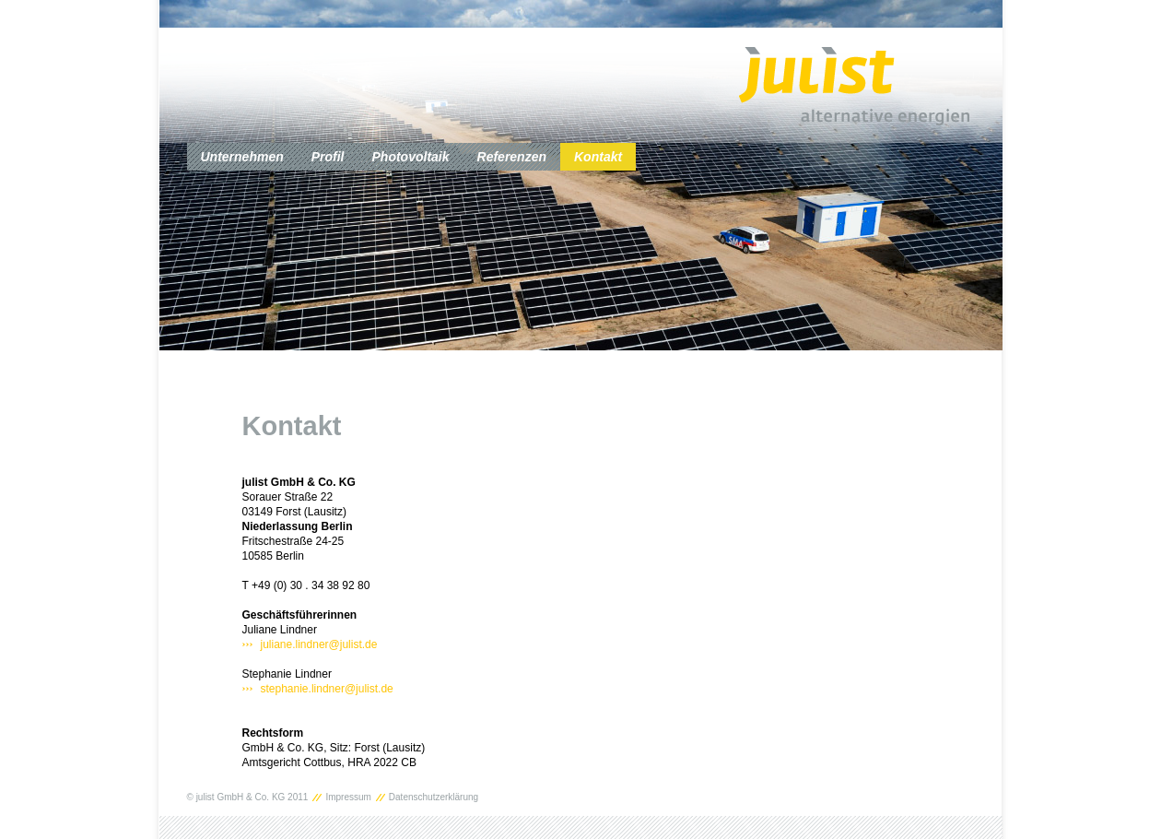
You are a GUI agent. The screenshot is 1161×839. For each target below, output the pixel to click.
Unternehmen (242, 156)
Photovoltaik (411, 156)
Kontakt (598, 156)
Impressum (347, 797)
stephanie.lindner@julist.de (327, 688)
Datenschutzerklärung (433, 797)
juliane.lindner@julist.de (319, 644)
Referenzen (511, 156)
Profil (328, 156)
